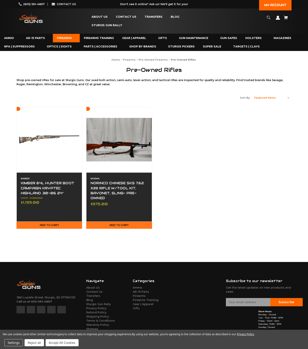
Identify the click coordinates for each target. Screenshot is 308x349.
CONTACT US (66, 4)
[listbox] (272, 98)
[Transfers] (153, 17)
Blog (89, 300)
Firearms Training (146, 300)
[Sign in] (277, 20)
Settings (14, 343)
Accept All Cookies (62, 343)
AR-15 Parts (141, 292)
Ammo (137, 288)
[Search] (268, 19)
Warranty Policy (97, 325)
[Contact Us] (126, 17)
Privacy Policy (96, 309)
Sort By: (245, 97)
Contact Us (94, 292)
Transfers (93, 296)
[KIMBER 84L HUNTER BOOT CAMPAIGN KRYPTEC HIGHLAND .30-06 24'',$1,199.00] (49, 139)
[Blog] (175, 17)
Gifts (136, 309)
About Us (93, 288)
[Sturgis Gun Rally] (106, 25)
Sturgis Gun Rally (98, 304)
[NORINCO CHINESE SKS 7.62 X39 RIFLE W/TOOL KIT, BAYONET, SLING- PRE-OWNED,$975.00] (119, 139)
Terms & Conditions (100, 321)
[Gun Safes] (228, 38)
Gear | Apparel (143, 304)
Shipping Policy (97, 317)
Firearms (139, 296)
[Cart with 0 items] (286, 19)
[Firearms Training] (99, 38)
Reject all (34, 343)
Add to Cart (49, 226)
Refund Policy (96, 313)
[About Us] (99, 17)
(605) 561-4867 (34, 4)
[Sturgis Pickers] (181, 46)
